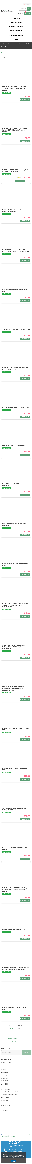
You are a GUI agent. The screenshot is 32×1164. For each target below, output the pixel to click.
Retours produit (6, 1105)
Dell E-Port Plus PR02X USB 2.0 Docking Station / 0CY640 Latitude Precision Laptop (15, 130)
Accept (13, 1161)
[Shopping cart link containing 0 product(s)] (27, 13)
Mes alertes (5, 1110)
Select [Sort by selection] (3, 57)
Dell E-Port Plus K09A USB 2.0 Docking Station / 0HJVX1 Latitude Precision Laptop (14, 889)
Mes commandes (6, 1103)
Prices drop (5, 1076)
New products (5, 1078)
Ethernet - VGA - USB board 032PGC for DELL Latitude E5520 (15, 368)
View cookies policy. (13, 1159)
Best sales (5, 1080)
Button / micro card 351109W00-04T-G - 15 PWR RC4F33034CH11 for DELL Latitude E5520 (15, 605)
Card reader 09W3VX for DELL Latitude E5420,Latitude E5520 (14, 809)
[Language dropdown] (27, 4)
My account (5, 1100)
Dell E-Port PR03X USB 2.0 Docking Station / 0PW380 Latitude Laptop (16, 170)
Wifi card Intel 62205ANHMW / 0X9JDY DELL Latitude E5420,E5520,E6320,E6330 (15, 250)
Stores (4, 1069)
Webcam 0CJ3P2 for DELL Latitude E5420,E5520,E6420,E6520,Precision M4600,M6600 (14, 646)
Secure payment (6, 1089)
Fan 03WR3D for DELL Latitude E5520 (14, 446)
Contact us (5, 1064)
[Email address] (11, 1052)
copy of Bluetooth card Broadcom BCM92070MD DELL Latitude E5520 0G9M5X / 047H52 (13, 688)
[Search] (25, 9)
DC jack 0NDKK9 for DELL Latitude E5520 (15, 407)
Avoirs (4, 1107)
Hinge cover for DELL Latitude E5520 (14, 929)
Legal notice (5, 1087)
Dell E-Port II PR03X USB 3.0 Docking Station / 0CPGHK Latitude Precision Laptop (14, 88)
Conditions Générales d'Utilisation (10, 1092)
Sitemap (4, 1067)
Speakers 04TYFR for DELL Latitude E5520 (16, 329)
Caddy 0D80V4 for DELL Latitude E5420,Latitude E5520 (12, 210)
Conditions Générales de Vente (9, 1094)
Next (20, 1028)
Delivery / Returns (6, 1062)
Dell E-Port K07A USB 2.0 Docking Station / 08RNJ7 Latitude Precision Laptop (15, 968)
